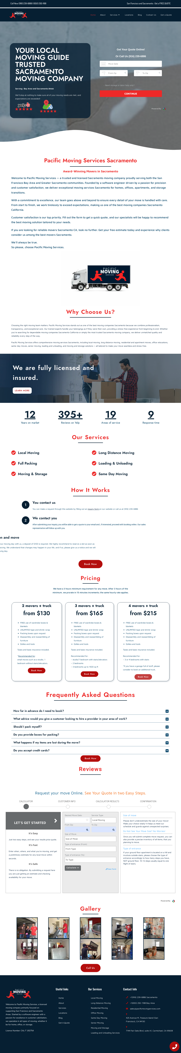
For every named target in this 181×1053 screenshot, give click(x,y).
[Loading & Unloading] (94, 463)
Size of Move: (71, 834)
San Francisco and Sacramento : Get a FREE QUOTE (149, 3)
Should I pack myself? (27, 727)
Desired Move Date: (73, 815)
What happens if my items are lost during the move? (46, 742)
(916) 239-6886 (137, 56)
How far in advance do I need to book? (38, 711)
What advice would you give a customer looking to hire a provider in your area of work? (70, 719)
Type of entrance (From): (76, 844)
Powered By (159, 109)
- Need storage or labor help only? (119, 85)
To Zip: (94, 824)
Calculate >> (72, 868)
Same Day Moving (113, 473)
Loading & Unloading (115, 463)
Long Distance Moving (116, 452)
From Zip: (69, 824)
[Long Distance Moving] (94, 452)
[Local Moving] (13, 452)
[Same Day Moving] (94, 473)
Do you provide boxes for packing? (36, 735)
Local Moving (28, 452)
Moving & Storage (32, 473)
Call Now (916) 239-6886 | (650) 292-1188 (28, 3)
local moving (94, 342)
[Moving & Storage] (13, 473)
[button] (90, 711)
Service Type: (97, 815)
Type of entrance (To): (75, 855)
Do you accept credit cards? (31, 750)
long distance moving (110, 342)
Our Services (90, 437)
